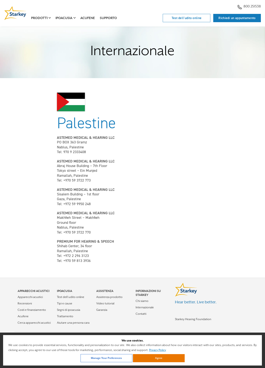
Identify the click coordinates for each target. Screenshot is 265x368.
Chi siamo (142, 301)
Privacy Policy (157, 350)
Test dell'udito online (187, 18)
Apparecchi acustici (30, 297)
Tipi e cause (64, 303)
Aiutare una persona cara (73, 322)
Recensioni (25, 303)
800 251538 (249, 6)
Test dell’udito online (70, 297)
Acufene (87, 18)
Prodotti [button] (39, 18)
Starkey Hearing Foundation (193, 319)
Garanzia (101, 309)
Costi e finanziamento (32, 309)
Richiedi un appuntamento (236, 18)
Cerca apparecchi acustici (34, 322)
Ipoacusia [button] (63, 18)
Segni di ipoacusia (68, 309)
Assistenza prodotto (109, 297)
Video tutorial (105, 303)
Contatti (141, 313)
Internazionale (145, 307)
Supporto (108, 18)
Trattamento (65, 316)
